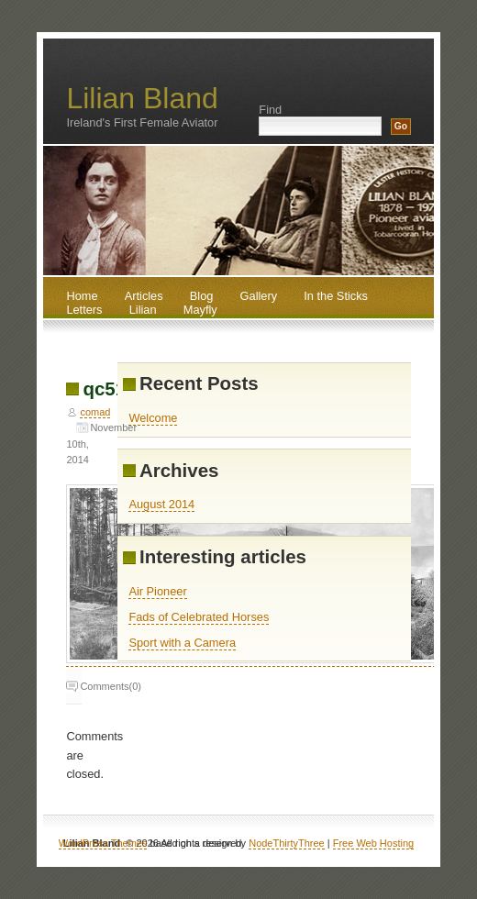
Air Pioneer (157, 591)
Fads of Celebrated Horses (198, 617)
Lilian (143, 309)
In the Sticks (336, 296)
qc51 (104, 388)
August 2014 (161, 504)
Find (270, 110)
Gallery (259, 296)
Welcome (152, 418)
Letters (84, 309)
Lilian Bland (141, 98)
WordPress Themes (103, 843)
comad (95, 411)
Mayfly (200, 309)
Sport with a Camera (182, 642)
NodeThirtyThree (287, 843)
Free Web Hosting (373, 843)
